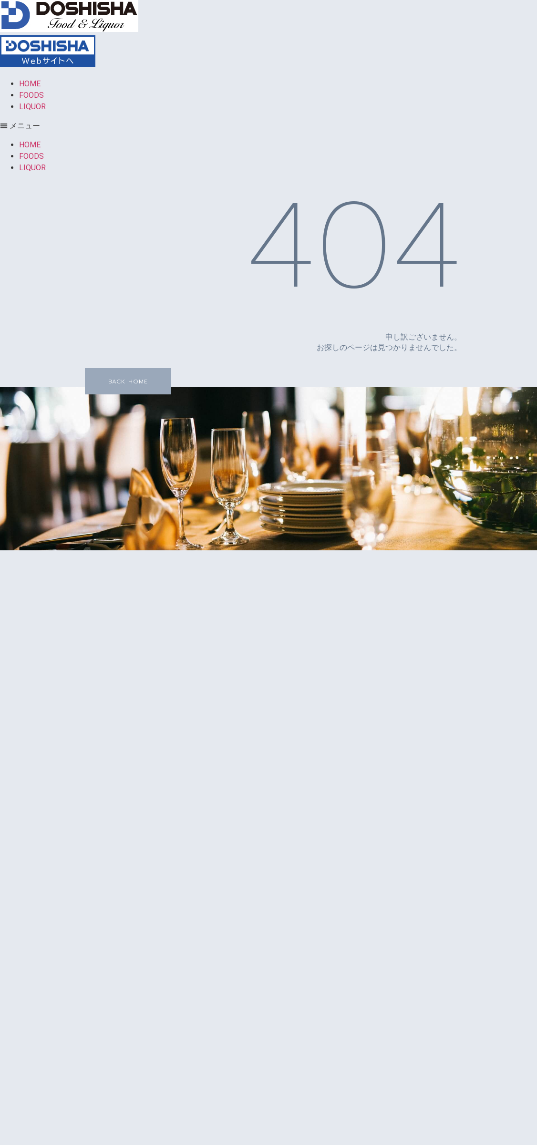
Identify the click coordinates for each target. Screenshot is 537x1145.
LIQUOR (32, 106)
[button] (268, 126)
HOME (30, 83)
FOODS (31, 95)
